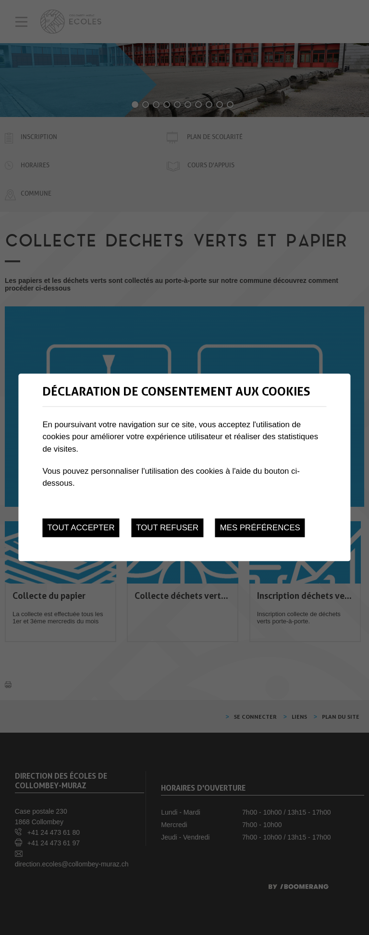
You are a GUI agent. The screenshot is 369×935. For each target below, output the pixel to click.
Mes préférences (260, 527)
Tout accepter (80, 527)
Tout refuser (167, 527)
